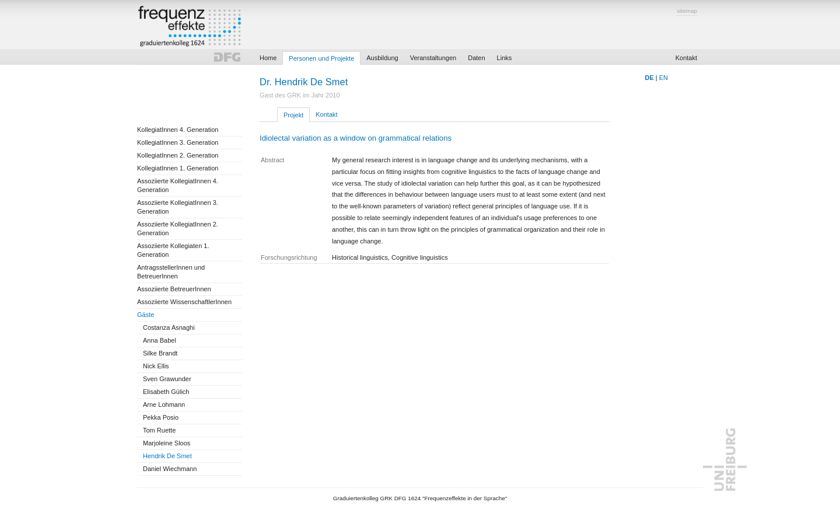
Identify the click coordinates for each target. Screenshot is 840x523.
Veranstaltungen (433, 57)
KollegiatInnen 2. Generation (177, 155)
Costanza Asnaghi (169, 327)
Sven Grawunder (167, 378)
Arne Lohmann (164, 404)
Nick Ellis (156, 365)
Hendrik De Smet (167, 455)
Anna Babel (159, 340)
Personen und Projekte (321, 58)
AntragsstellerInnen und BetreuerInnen (171, 272)
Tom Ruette (159, 430)
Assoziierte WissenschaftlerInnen (184, 301)
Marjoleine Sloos (166, 443)
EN (663, 77)
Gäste (145, 314)
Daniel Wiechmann (170, 468)
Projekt (293, 114)
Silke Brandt (160, 353)
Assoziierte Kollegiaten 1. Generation (173, 250)
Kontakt (686, 57)
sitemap (687, 11)
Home (268, 57)
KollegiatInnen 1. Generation (177, 168)
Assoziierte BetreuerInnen (174, 288)
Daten (476, 57)
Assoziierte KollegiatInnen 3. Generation (177, 207)
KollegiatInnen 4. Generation (177, 129)
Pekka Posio (160, 417)
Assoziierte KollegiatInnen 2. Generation (177, 228)
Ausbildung (382, 57)
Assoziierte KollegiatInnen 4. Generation (177, 185)
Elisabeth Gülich (166, 391)
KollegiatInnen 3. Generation (177, 142)
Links (504, 57)
